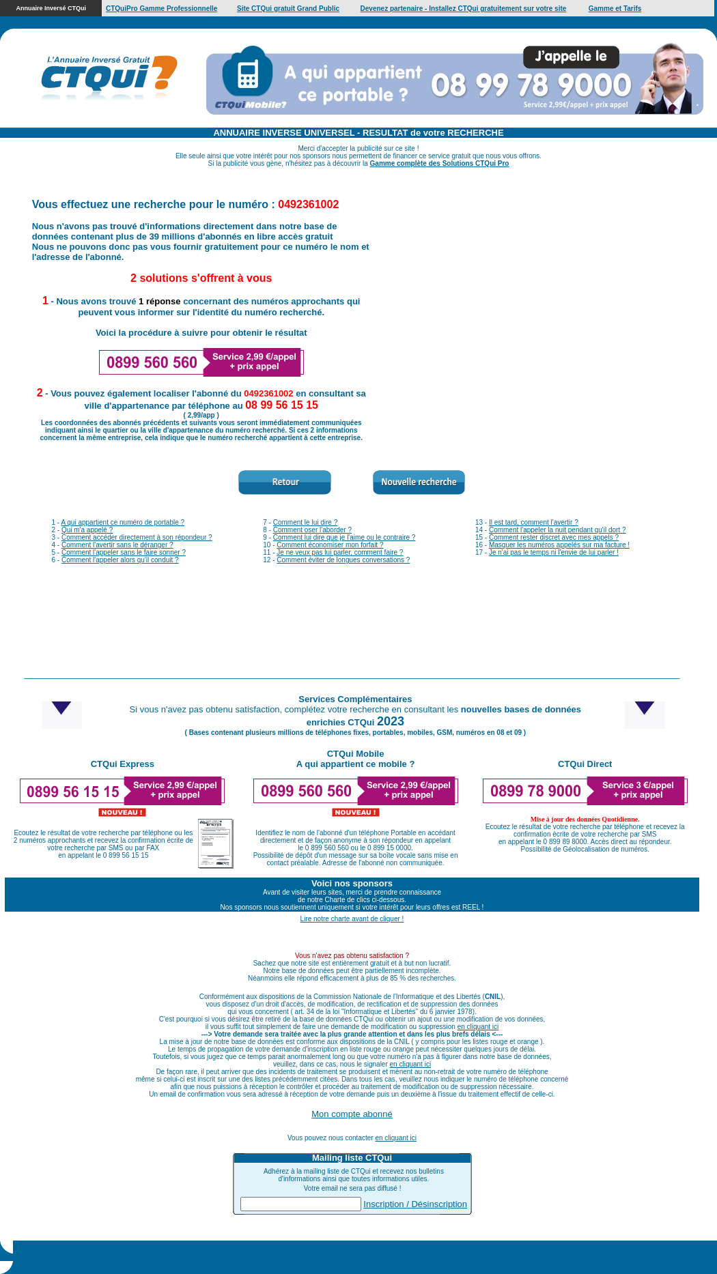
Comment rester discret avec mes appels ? (554, 537)
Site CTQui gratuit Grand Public (288, 8)
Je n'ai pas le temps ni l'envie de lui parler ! (554, 552)
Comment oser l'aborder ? (312, 530)
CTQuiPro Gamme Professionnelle (161, 8)
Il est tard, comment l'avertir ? (533, 522)
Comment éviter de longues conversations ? (343, 560)
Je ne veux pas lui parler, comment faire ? (340, 552)
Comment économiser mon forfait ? (330, 545)
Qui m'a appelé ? (87, 530)
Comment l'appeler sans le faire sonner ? (123, 552)
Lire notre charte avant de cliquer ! (352, 919)
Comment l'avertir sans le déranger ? (117, 545)
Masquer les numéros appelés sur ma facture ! (559, 545)
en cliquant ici (478, 1026)
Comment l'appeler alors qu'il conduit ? (120, 560)
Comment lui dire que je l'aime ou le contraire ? (344, 537)
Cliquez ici (440, 1257)
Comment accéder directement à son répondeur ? (136, 537)
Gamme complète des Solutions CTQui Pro (439, 163)
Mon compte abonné (352, 1114)
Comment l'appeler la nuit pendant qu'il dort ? (557, 530)
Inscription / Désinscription (415, 1204)
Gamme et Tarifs (615, 8)
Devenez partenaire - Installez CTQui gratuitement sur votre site (464, 8)
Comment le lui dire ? (305, 522)
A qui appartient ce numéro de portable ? (122, 522)
